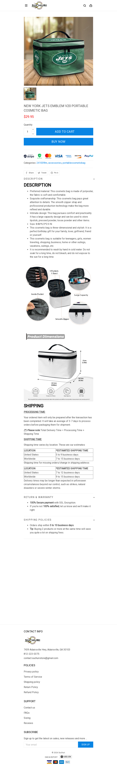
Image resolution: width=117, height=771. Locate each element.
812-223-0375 (31, 653)
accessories (55, 162)
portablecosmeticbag (74, 162)
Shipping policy (32, 682)
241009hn (42, 162)
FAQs (27, 712)
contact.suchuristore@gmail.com (41, 658)
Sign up (86, 744)
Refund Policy (31, 692)
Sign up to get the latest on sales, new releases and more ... (55, 738)
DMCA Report (51, 757)
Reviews (28, 723)
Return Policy (31, 687)
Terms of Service (33, 676)
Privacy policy (31, 671)
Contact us (29, 707)
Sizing (27, 717)
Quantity (28, 124)
